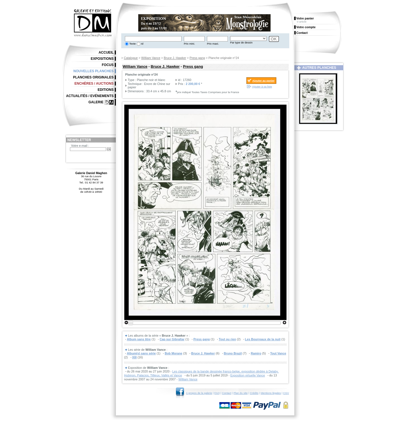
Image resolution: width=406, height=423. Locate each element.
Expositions (102, 59)
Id (142, 43)
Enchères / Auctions (94, 84)
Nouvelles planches (93, 71)
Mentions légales (271, 392)
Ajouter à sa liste (262, 86)
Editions (106, 90)
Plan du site (240, 392)
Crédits (254, 392)
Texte (132, 43)
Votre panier (305, 18)
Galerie (96, 102)
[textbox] (153, 38)
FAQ (217, 392)
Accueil (106, 52)
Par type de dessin (241, 42)
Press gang (197, 58)
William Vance (150, 58)
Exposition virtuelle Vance (247, 375)
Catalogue (131, 58)
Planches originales (93, 77)
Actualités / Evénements (90, 96)
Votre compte (305, 27)
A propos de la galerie (199, 392)
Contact (226, 392)
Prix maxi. (213, 43)
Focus (108, 65)
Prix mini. (189, 43)
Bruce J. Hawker (175, 58)
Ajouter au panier (263, 80)
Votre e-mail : (80, 145)
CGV (286, 392)
